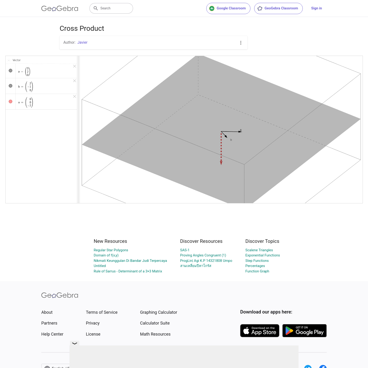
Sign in (316, 8)
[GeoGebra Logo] (59, 8)
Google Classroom (227, 8)
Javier (82, 42)
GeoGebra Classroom (277, 8)
